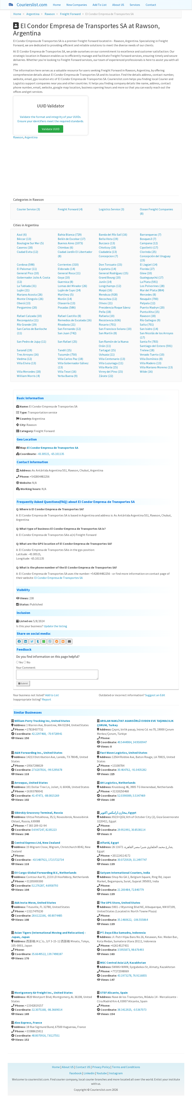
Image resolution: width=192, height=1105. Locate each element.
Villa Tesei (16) (67, 371)
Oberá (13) (23, 303)
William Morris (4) (28, 376)
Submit (23, 683)
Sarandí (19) (24, 350)
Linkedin (89, 1073)
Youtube (102, 1073)
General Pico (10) (28, 273)
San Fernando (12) (69, 329)
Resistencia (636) (110, 320)
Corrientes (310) (68, 264)
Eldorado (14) (66, 269)
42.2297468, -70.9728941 (47, 734)
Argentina (32, 14)
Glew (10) (146, 273)
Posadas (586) (67, 307)
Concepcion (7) (108, 256)
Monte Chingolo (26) (30, 299)
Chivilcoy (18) (107, 247)
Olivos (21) (105, 303)
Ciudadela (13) (108, 252)
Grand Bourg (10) (110, 277)
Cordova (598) (25, 264)
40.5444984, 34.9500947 (132, 742)
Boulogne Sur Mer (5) (30, 243)
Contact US (83, 1067)
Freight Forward (70, 14)
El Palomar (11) (27, 269)
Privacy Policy (101, 1067)
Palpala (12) (147, 303)
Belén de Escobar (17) (71, 239)
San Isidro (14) (149, 329)
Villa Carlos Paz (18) (70, 359)
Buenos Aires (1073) (70, 243)
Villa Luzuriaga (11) (111, 363)
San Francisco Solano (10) (115, 329)
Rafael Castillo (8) (69, 316)
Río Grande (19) (27, 324)
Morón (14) (65, 299)
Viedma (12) (24, 359)
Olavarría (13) (66, 303)
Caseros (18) (25, 247)
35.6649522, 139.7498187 (47, 954)
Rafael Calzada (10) (29, 316)
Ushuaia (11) (107, 354)
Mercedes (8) (148, 294)
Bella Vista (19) (108, 239)
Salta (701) (147, 324)
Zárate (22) (106, 376)
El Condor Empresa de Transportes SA (52, 447)
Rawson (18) (148, 316)
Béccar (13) (24, 239)
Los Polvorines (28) (152, 286)
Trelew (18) (147, 350)
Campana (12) (149, 243)
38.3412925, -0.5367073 (131, 1009)
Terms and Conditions (126, 1067)
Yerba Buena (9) (67, 376)
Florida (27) (147, 269)
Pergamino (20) (27, 307)
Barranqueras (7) (150, 234)
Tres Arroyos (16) (28, 354)
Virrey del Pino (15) (111, 371)
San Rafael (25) (67, 341)
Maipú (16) (105, 290)
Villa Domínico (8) (151, 359)
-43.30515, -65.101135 (50, 454)
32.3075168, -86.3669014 (47, 1009)
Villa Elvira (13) (26, 363)
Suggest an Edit (155, 695)
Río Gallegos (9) (150, 320)
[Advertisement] (96, 167)
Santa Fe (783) (149, 341)
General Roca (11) (69, 273)
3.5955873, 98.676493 (130, 949)
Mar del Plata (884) (152, 290)
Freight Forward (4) (70, 209)
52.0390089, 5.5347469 (131, 795)
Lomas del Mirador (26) (72, 286)
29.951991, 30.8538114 (131, 830)
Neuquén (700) (149, 299)
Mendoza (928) (108, 294)
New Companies (76, 5)
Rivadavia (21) (66, 324)
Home (57, 5)
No (28, 662)
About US (118, 5)
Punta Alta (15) (149, 312)
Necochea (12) (108, 299)
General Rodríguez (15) (113, 273)
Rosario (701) (107, 324)
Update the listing (55, 626)
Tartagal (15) (107, 350)
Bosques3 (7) (148, 239)
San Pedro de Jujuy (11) (31, 341)
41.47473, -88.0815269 (45, 795)
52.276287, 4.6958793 (45, 885)
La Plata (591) (149, 282)
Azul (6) (22, 234)
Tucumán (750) (67, 354)
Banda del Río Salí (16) (113, 234)
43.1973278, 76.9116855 (132, 975)
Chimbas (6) (65, 247)
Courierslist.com (32, 4)
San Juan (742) (67, 333)
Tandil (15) (64, 350)
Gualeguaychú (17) (151, 277)
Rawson (50, 14)
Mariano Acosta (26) (29, 294)
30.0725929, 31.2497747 (132, 860)
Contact (151, 5)
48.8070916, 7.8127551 (46, 1035)
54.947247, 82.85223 (44, 830)
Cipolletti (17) (149, 247)
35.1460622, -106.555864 (132, 919)
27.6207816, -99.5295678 (47, 770)
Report (46, 699)
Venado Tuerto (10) (152, 354)
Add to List (52, 695)
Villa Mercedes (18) (29, 371)
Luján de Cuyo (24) (69, 290)
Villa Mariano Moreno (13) (156, 367)
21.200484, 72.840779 (130, 889)
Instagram (116, 1073)
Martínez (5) (66, 294)
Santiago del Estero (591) (156, 346)
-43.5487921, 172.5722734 (48, 860)
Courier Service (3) (28, 209)
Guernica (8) (65, 282)
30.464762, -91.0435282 (131, 770)
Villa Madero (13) (150, 363)
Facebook (75, 1073)
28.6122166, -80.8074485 (47, 915)
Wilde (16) (146, 371)
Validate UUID (50, 129)
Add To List (100, 5)
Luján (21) (23, 290)
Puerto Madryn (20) (152, 307)
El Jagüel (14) (148, 264)
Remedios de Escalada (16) (75, 320)
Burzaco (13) (107, 243)
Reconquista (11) (27, 320)
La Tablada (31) (26, 286)
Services (135, 5)
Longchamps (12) (110, 286)
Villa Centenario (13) (112, 359)
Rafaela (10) (106, 316)
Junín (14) (105, 282)
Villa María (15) (108, 367)
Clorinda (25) (148, 252)
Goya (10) (64, 277)
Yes (21, 662)
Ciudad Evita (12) (27, 252)
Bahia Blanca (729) (70, 234)
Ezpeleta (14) (107, 269)
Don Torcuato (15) (110, 264)
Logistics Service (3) (111, 209)
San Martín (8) (108, 333)
